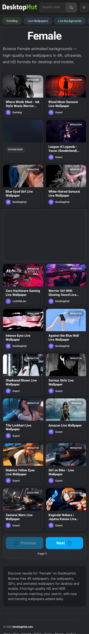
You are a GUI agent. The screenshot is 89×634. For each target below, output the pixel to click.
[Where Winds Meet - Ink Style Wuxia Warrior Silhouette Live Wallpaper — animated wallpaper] (23, 96)
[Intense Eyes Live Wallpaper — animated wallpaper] (23, 330)
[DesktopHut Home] (20, 7)
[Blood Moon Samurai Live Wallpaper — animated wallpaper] (66, 96)
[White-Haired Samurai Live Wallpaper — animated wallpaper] (66, 186)
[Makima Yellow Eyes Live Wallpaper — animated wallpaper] (23, 464)
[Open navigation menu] (84, 7)
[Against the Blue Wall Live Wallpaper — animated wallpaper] (66, 330)
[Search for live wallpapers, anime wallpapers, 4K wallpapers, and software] (52, 7)
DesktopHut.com (23, 626)
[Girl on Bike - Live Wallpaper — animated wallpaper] (66, 464)
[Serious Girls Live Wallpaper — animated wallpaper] (66, 375)
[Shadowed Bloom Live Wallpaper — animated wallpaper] (23, 375)
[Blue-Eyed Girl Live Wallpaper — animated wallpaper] (23, 186)
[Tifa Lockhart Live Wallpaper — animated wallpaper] (23, 419)
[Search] (71, 7)
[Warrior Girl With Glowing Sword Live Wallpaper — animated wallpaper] (66, 285)
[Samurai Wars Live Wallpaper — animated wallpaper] (23, 509)
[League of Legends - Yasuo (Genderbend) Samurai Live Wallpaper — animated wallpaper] (66, 141)
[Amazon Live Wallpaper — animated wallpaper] (66, 419)
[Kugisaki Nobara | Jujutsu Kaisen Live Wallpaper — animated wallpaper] (66, 509)
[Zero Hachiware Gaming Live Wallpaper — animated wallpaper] (23, 285)
